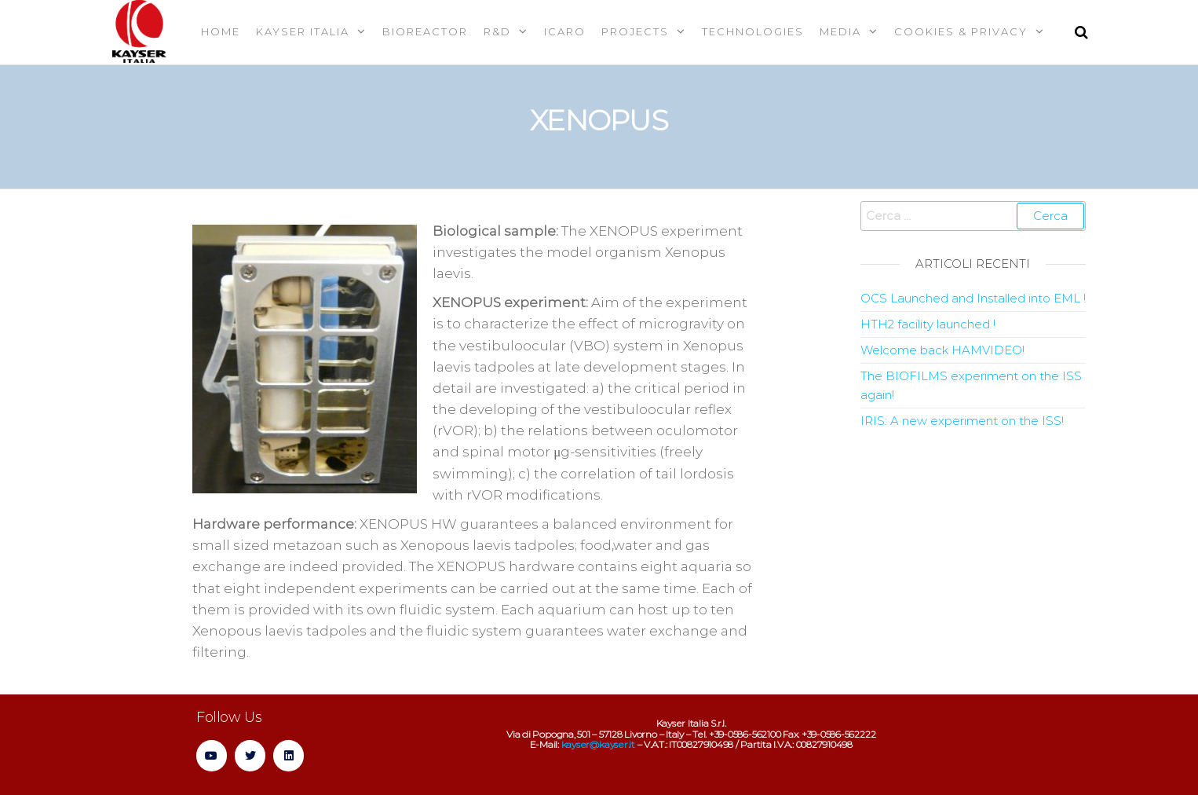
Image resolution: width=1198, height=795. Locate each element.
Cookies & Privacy (961, 31)
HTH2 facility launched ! (927, 324)
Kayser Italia (302, 31)
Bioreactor (425, 31)
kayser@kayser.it (598, 744)
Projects (635, 31)
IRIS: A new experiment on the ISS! (962, 420)
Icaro (565, 31)
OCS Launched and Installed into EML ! (973, 298)
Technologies (753, 31)
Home (220, 31)
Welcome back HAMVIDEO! (942, 350)
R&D (497, 31)
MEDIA (840, 31)
